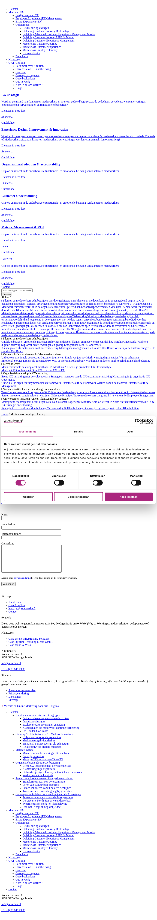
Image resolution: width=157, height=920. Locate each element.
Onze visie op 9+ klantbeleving (33, 69)
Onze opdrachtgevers (28, 75)
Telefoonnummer (11, 533)
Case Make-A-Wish (19, 650)
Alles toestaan (129, 496)
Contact (5, 286)
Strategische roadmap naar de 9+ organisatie (48, 802)
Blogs (19, 87)
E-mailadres (8, 524)
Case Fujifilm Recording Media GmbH (30, 647)
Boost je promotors (33, 761)
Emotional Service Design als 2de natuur (46, 748)
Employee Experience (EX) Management (39, 18)
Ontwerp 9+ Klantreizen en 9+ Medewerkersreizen (44, 739)
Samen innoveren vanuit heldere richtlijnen (47, 793)
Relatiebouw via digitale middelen (42, 752)
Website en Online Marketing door (30, 711)
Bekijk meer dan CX (27, 15)
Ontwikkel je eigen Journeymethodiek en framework (52, 777)
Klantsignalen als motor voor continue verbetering (51, 733)
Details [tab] (78, 431)
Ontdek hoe (7, 122)
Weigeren (28, 496)
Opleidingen (22, 24)
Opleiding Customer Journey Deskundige (46, 31)
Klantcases (14, 59)
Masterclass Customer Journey (40, 43)
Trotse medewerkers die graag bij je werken (47, 796)
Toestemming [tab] (27, 431)
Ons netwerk (23, 81)
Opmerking (7, 543)
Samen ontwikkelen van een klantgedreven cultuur (44, 783)
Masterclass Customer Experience (42, 46)
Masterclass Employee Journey (40, 50)
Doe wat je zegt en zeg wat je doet (42, 812)
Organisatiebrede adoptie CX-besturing (38, 767)
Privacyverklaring (18, 698)
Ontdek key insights (34, 726)
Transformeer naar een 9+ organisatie (44, 786)
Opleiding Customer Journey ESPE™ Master (48, 37)
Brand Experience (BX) (29, 21)
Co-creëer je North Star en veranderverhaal (47, 805)
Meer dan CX (16, 12)
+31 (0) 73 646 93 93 (13, 674)
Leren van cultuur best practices (41, 789)
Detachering (22, 56)
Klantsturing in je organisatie (39, 774)
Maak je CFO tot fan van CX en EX (43, 764)
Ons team (21, 72)
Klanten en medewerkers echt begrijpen (38, 720)
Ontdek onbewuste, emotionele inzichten (46, 723)
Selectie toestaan (78, 496)
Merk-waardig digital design (39, 745)
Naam (4, 514)
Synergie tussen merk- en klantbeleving (45, 808)
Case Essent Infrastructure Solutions (28, 643)
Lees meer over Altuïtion (30, 65)
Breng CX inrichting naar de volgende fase (47, 771)
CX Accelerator (31, 53)
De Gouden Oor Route (35, 736)
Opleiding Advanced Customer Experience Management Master (59, 34)
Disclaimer (14, 701)
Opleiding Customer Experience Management (48, 40)
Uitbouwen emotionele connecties (42, 742)
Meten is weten (24, 755)
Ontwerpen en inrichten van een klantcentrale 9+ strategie (48, 799)
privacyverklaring (22, 583)
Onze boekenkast (25, 78)
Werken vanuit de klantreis (38, 780)
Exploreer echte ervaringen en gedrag (44, 729)
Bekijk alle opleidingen (36, 27)
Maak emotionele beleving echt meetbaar (46, 758)
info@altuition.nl (11, 668)
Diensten (13, 8)
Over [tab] (130, 431)
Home (4, 414)
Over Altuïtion (16, 62)
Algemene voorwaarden (21, 695)
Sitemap (13, 705)
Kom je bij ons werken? (29, 84)
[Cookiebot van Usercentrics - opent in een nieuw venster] (137, 421)
